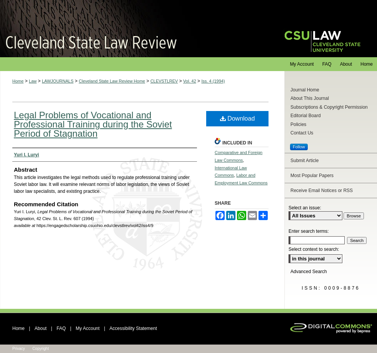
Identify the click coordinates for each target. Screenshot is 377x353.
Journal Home (304, 90)
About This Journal (309, 98)
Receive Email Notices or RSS (321, 190)
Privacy (18, 348)
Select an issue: (305, 207)
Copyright (40, 348)
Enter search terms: (309, 231)
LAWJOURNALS (57, 81)
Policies (298, 124)
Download (237, 118)
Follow (299, 146)
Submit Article (304, 160)
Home (17, 81)
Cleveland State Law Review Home (112, 81)
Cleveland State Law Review (135, 28)
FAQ (61, 328)
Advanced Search (308, 271)
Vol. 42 (189, 81)
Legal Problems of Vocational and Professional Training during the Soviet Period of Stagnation (93, 124)
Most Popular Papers (312, 175)
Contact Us (301, 133)
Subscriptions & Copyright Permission (329, 107)
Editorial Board (305, 115)
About (41, 328)
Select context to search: (314, 249)
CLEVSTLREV (164, 81)
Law (33, 81)
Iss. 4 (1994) (213, 81)
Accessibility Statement (133, 328)
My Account (88, 328)
